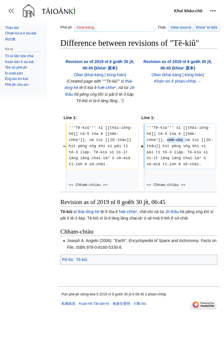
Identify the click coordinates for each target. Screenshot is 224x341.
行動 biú (140, 310)
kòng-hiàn (116, 74)
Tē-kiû (81, 265)
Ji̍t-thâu (172, 217)
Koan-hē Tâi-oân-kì (94, 310)
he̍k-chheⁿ (107, 87)
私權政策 (69, 310)
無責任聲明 (121, 310)
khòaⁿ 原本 (105, 68)
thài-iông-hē (88, 217)
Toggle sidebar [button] (13, 13)
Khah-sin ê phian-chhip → (177, 81)
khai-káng (95, 74)
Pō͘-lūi (67, 265)
